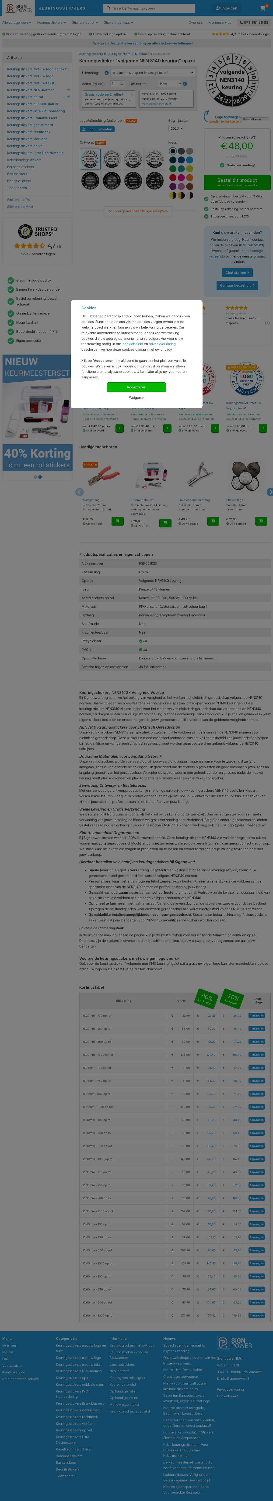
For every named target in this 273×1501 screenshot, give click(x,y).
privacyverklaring (162, 344)
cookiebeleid (132, 344)
